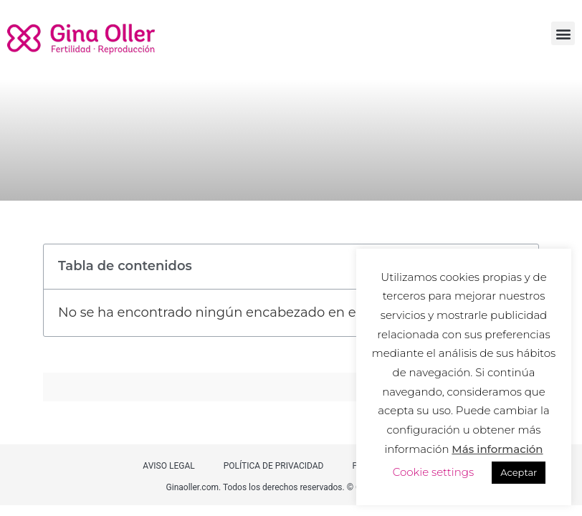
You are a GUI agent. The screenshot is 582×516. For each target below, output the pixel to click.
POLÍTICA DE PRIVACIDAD (274, 466)
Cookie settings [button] (433, 472)
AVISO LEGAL (168, 466)
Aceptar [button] (518, 472)
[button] (563, 33)
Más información (497, 449)
